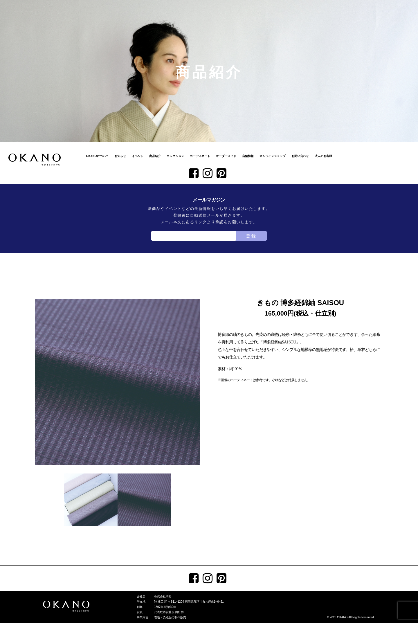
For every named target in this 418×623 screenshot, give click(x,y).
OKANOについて (97, 156)
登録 (251, 235)
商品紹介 (155, 156)
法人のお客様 (323, 156)
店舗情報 (248, 156)
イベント (137, 156)
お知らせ (120, 156)
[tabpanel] (117, 382)
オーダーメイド (226, 156)
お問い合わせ (300, 156)
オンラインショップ (273, 156)
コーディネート (200, 156)
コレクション (175, 156)
